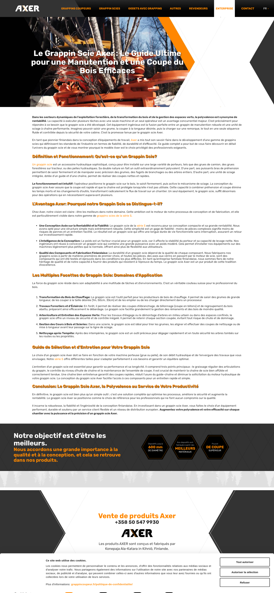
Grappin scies (109, 8)
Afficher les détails (192, 586)
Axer (134, 140)
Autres (175, 8)
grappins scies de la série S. (114, 215)
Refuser (245, 573)
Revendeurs (198, 8)
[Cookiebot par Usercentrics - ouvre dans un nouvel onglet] (22, 586)
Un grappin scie (42, 164)
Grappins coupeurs (76, 8)
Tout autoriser (245, 552)
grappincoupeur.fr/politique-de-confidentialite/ (102, 575)
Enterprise (224, 8)
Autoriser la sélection (245, 563)
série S (141, 225)
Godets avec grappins (145, 8)
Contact (247, 8)
